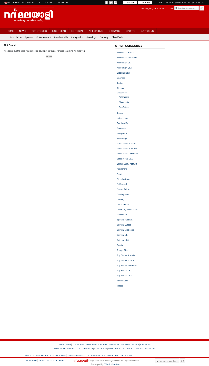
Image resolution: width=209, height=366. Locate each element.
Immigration (77, 37)
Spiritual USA (123, 240)
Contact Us (199, 3)
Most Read (59, 31)
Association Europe (125, 53)
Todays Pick (122, 250)
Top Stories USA (124, 276)
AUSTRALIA (50, 3)
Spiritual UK (122, 235)
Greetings (92, 37)
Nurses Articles (123, 189)
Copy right (59, 360)
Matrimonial (124, 102)
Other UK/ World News (127, 210)
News (22, 31)
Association (16, 37)
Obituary (114, 31)
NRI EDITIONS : (13, 3)
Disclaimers (31, 360)
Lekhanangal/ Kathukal (127, 164)
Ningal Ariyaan (123, 179)
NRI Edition (126, 355)
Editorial (77, 31)
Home (10, 31)
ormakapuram (123, 205)
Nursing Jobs (123, 194)
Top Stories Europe (125, 260)
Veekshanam (122, 281)
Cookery (104, 37)
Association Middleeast (127, 58)
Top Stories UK (123, 271)
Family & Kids (61, 37)
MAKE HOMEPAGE (184, 3)
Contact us (42, 355)
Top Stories (39, 31)
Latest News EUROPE (127, 149)
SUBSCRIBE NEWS (167, 3)
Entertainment (43, 37)
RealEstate (124, 107)
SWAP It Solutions (112, 364)
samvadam (122, 215)
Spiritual (29, 37)
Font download (110, 355)
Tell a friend (93, 355)
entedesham (122, 118)
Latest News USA (125, 159)
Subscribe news (76, 355)
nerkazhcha (122, 169)
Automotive (124, 97)
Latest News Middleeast (127, 154)
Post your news (58, 355)
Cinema (120, 88)
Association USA (124, 68)
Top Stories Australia (126, 255)
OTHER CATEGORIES (128, 46)
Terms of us (45, 360)
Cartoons (147, 31)
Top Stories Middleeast (127, 266)
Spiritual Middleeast (125, 230)
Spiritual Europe (124, 225)
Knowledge (122, 139)
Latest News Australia (126, 144)
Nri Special (96, 31)
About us (29, 355)
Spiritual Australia (124, 220)
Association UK (123, 63)
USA (40, 3)
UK (22, 3)
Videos (120, 286)
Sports (130, 31)
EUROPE (31, 3)
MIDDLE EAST (64, 3)
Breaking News (123, 73)
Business (121, 78)
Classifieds (117, 37)
